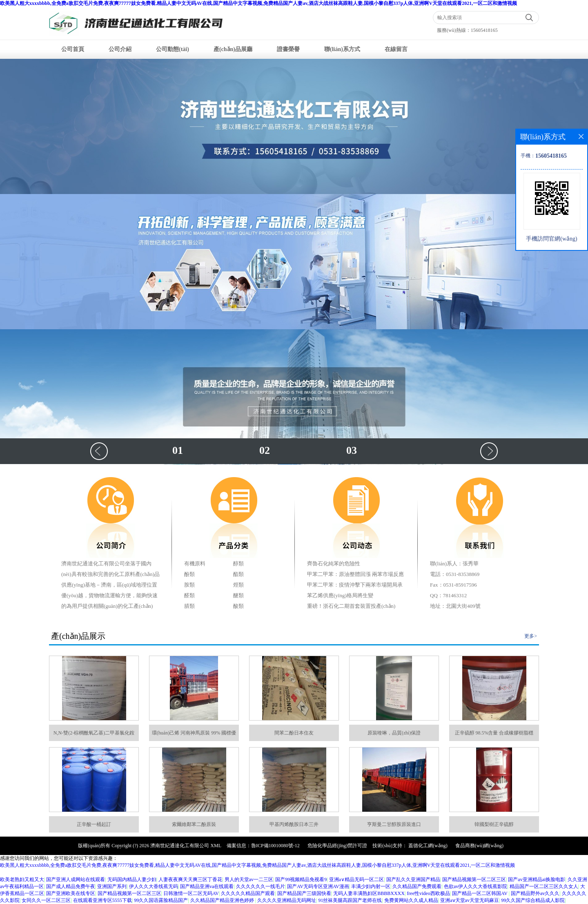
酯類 (238, 574)
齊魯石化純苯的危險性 (333, 563)
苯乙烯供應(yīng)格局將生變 (340, 595)
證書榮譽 (288, 49)
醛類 (189, 595)
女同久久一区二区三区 (46, 900)
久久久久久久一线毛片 (260, 886)
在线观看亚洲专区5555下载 (102, 900)
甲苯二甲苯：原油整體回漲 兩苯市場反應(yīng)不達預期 (355, 575)
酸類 (238, 606)
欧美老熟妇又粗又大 (22, 879)
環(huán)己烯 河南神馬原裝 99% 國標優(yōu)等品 (194, 735)
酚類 (189, 574)
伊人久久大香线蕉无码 (153, 886)
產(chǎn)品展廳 (233, 49)
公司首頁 (72, 49)
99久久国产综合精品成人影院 (533, 900)
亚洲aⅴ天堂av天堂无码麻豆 (469, 900)
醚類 (238, 595)
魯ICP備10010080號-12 (275, 845)
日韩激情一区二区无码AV (191, 893)
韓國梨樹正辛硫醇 (494, 824)
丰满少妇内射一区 (370, 886)
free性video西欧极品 (428, 893)
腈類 (189, 606)
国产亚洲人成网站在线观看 (75, 879)
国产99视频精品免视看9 (301, 879)
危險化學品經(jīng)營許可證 (337, 845)
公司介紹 (120, 49)
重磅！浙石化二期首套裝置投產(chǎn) (351, 606)
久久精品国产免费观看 (416, 886)
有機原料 (194, 563)
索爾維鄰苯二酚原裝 (194, 824)
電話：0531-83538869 (454, 574)
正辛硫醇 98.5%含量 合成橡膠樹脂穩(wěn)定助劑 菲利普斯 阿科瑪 (494, 735)
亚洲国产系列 (112, 886)
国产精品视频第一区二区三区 (474, 879)
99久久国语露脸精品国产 (161, 900)
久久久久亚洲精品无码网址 (286, 900)
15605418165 (484, 30)
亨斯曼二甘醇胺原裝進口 (394, 824)
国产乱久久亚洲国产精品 (413, 879)
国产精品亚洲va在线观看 (207, 886)
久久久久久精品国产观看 (248, 893)
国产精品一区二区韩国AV (480, 893)
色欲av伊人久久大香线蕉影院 (475, 886)
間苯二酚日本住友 (294, 733)
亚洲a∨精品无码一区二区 (356, 879)
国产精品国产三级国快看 (304, 893)
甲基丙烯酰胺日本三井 (294, 824)
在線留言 (396, 49)
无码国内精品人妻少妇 (131, 879)
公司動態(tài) (172, 49)
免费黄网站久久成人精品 (411, 900)
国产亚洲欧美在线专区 (70, 893)
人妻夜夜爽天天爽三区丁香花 (190, 879)
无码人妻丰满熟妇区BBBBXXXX (369, 893)
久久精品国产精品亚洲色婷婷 (222, 900)
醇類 (238, 563)
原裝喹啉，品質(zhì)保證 (394, 733)
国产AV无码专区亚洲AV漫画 (318, 886)
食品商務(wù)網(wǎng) (479, 845)
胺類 (189, 585)
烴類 (238, 585)
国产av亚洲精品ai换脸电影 (536, 879)
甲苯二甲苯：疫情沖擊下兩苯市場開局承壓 (355, 586)
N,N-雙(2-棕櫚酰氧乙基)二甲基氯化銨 (93, 733)
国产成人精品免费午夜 (70, 886)
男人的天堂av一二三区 (249, 879)
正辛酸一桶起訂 (94, 824)
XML (215, 845)
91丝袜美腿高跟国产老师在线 (350, 900)
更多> (530, 636)
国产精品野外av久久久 (535, 893)
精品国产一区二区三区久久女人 (544, 886)
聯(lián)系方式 (342, 49)
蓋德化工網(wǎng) (428, 845)
